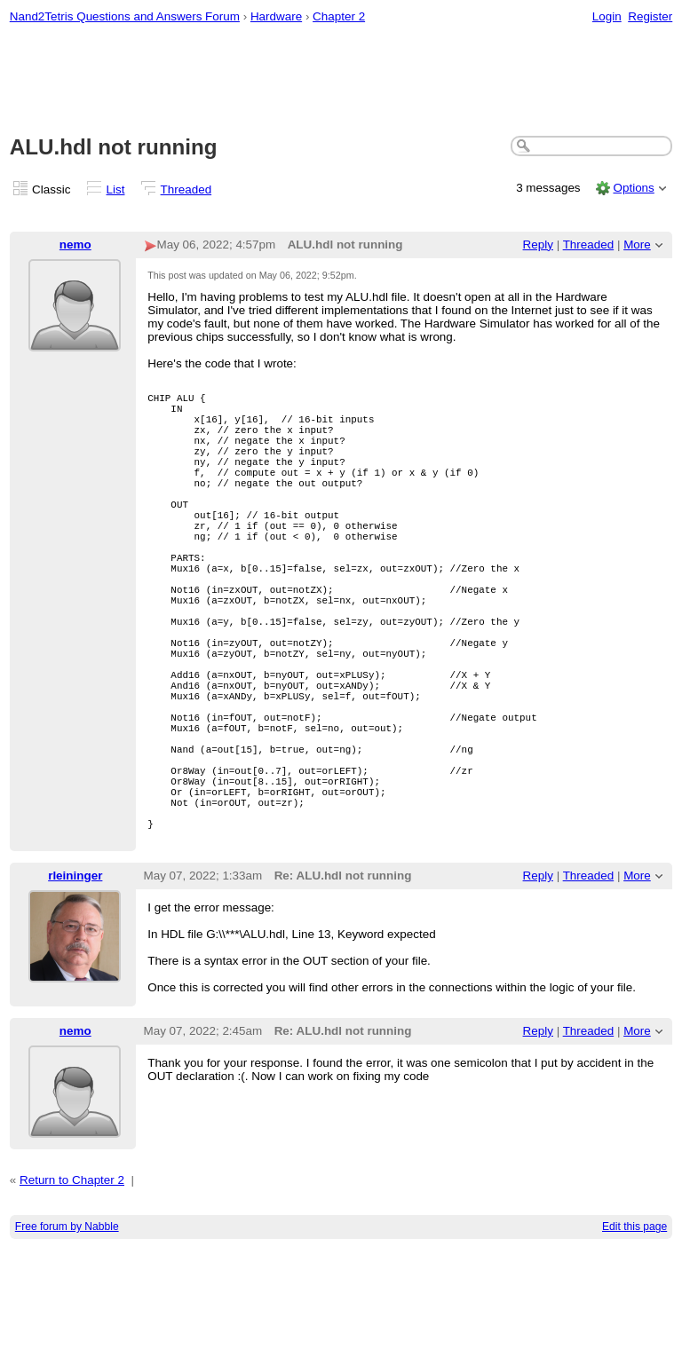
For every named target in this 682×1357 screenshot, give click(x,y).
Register (650, 16)
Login (607, 16)
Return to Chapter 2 (72, 1289)
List (116, 189)
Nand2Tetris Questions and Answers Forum (125, 16)
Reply (538, 244)
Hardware (276, 16)
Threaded (186, 189)
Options (633, 187)
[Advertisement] (341, 81)
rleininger (75, 984)
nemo (75, 244)
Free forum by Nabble (67, 1335)
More (637, 244)
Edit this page (634, 1335)
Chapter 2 (339, 16)
